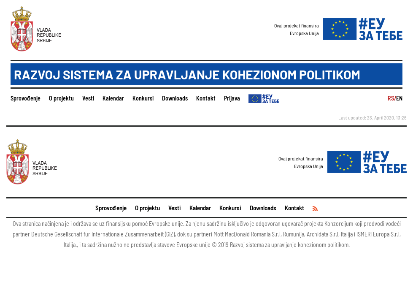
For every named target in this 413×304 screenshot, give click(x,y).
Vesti (88, 98)
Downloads (175, 98)
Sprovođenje (25, 98)
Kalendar (113, 98)
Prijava (232, 98)
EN (399, 98)
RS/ (392, 98)
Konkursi (143, 98)
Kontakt (206, 98)
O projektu (61, 98)
